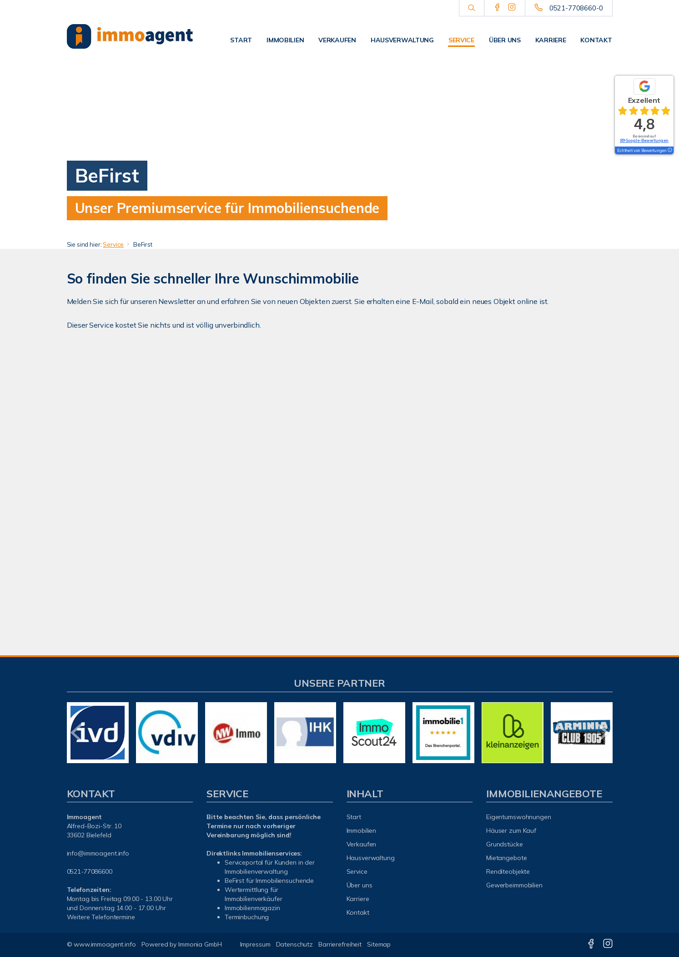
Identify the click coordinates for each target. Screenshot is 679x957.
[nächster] (602, 733)
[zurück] (77, 733)
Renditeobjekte (508, 871)
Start (241, 40)
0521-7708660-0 (576, 8)
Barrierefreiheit (340, 944)
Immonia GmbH (200, 944)
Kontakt (596, 40)
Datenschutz (294, 944)
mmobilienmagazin (253, 908)
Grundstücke (504, 844)
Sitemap (379, 944)
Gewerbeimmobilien (514, 885)
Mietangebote (506, 858)
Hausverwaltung (402, 40)
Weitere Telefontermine (101, 917)
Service (461, 40)
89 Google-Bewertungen (644, 140)
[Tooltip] (669, 150)
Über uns (505, 40)
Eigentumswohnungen (518, 817)
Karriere (550, 40)
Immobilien (285, 40)
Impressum (255, 944)
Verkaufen (337, 40)
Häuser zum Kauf (511, 830)
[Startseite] (130, 36)
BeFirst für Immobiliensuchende (269, 880)
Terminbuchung (247, 917)
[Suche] (471, 8)
